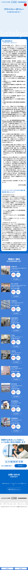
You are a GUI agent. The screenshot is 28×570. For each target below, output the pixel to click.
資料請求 (7, 568)
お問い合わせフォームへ (14, 489)
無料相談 (20, 568)
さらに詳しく (16, 279)
